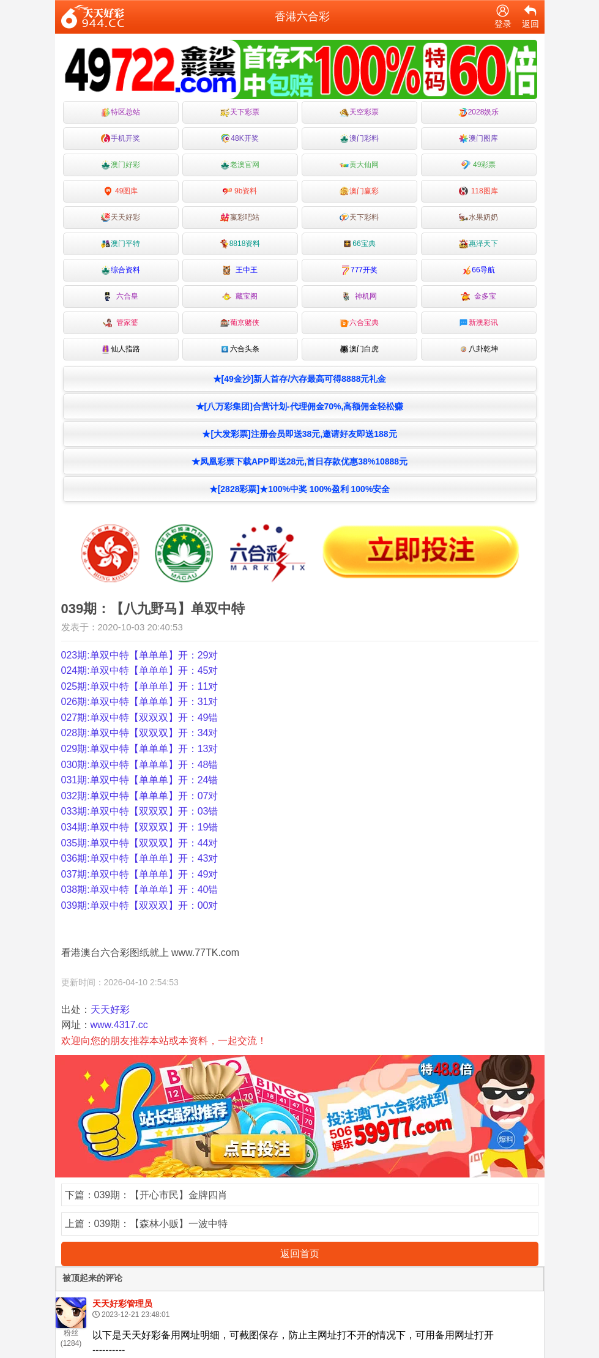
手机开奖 (120, 138)
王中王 (240, 270)
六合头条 (239, 349)
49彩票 (478, 165)
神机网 (359, 296)
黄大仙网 (359, 165)
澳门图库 (478, 138)
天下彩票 (239, 112)
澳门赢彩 (359, 191)
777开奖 (359, 270)
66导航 (478, 270)
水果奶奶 (478, 217)
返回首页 (299, 1253)
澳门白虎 (359, 349)
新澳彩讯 (478, 322)
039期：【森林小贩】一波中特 (161, 1223)
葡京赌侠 (239, 322)
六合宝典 (359, 322)
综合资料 (120, 270)
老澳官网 (239, 165)
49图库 (120, 191)
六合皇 (121, 296)
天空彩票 (359, 112)
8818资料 (240, 243)
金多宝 (479, 296)
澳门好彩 (120, 165)
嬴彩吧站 (239, 217)
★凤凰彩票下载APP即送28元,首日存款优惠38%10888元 (299, 461)
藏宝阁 (240, 296)
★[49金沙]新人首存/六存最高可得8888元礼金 (300, 379)
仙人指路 (120, 349)
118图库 (478, 191)
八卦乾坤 (478, 349)
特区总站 (120, 112)
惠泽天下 (478, 243)
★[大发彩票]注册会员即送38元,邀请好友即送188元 (299, 434)
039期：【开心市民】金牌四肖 (161, 1195)
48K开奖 (239, 138)
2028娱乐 (478, 112)
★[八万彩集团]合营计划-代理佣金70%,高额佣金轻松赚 (300, 406)
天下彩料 (359, 217)
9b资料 (240, 191)
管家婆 (121, 322)
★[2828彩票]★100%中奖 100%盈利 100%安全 (299, 489)
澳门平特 (120, 243)
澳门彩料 (359, 138)
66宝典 (359, 243)
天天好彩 (120, 217)
